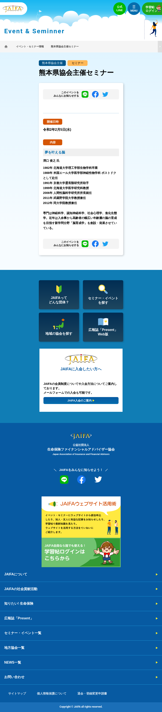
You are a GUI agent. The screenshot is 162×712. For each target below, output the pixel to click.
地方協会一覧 (14, 647)
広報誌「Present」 (19, 618)
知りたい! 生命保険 (18, 603)
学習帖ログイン (154, 8)
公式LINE (119, 8)
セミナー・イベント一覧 (22, 633)
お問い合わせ (14, 677)
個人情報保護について (51, 693)
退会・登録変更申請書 (92, 693)
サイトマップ (17, 693)
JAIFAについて (15, 574)
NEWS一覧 (12, 662)
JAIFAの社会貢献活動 (20, 589)
